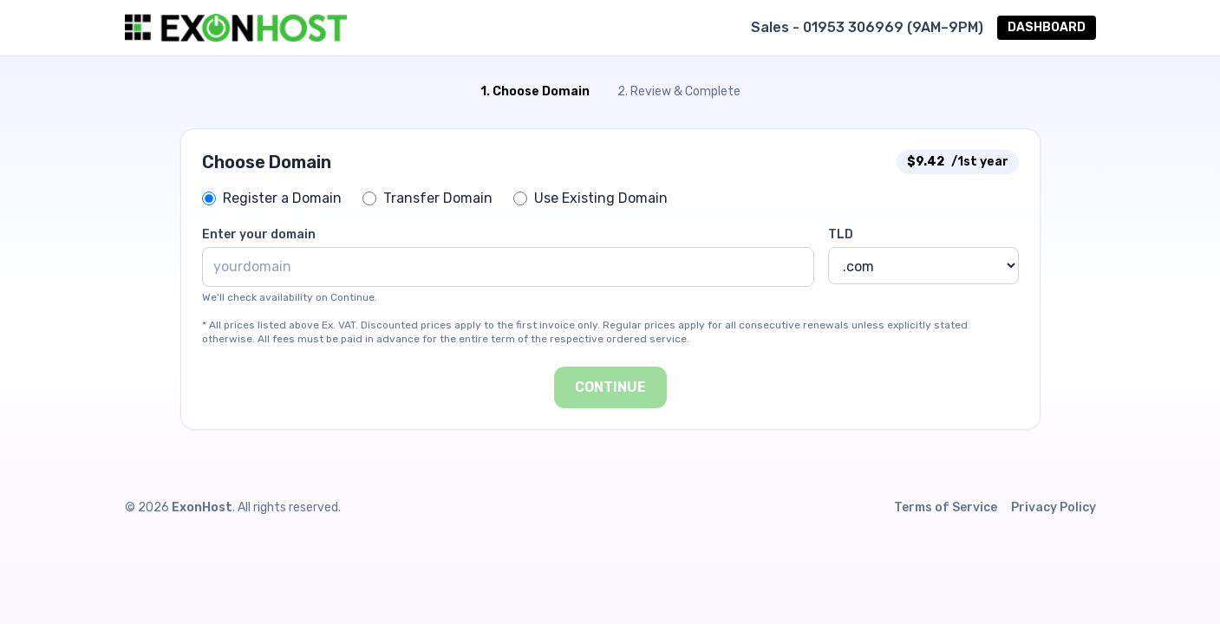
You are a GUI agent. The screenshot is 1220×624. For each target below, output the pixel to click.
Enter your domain (259, 234)
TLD (840, 234)
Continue (610, 387)
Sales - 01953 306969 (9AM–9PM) (867, 27)
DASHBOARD (1047, 27)
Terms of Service (945, 507)
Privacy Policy (1053, 507)
